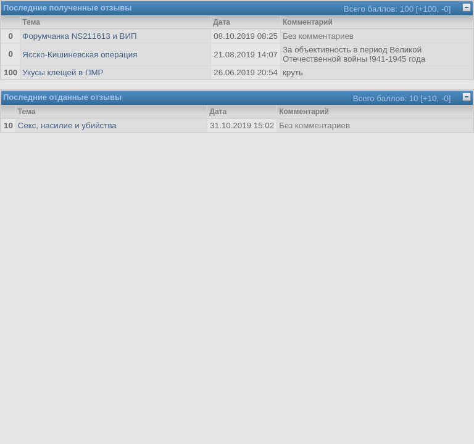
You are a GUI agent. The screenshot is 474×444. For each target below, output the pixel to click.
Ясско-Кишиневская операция (79, 54)
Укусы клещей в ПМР (62, 72)
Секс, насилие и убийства (67, 125)
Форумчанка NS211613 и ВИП (79, 36)
